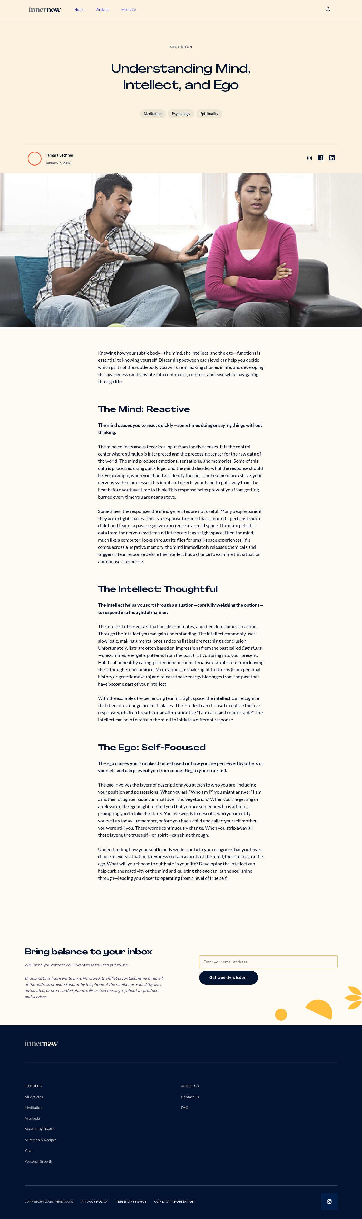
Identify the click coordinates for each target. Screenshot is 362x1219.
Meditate (128, 9)
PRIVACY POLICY (94, 1201)
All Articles (34, 1096)
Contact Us (190, 1096)
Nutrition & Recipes (41, 1140)
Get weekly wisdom (228, 977)
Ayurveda (32, 1118)
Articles (102, 9)
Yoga (28, 1150)
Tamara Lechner (59, 154)
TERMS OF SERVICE (131, 1201)
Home (79, 9)
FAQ (184, 1107)
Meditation (153, 113)
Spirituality (209, 113)
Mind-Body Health (40, 1129)
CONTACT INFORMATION (174, 1201)
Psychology (181, 113)
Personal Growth (38, 1161)
